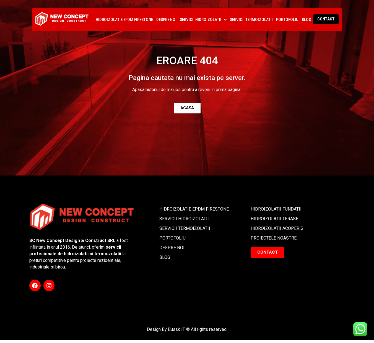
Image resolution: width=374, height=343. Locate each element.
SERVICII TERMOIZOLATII (251, 19)
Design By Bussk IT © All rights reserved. (187, 332)
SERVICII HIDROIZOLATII (203, 19)
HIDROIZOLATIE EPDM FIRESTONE (124, 19)
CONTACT (326, 19)
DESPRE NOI (166, 19)
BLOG (306, 19)
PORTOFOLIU (287, 19)
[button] (203, 19)
